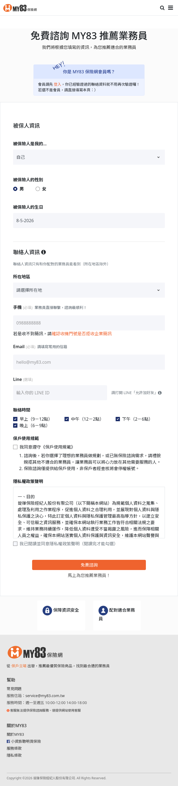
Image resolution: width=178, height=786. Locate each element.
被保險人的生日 (28, 207)
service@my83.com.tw (45, 695)
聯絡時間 (21, 410)
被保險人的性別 (28, 180)
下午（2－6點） (137, 419)
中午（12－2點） (87, 419)
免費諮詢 (89, 565)
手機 (50, 307)
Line (23, 379)
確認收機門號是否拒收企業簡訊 (82, 334)
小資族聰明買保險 (26, 741)
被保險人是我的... (30, 144)
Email (40, 346)
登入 (57, 84)
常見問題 (14, 688)
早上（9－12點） (36, 419)
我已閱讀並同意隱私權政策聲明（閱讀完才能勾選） (69, 544)
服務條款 (14, 748)
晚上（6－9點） (35, 425)
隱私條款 (14, 755)
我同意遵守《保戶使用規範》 (47, 447)
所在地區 (21, 277)
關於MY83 (15, 734)
